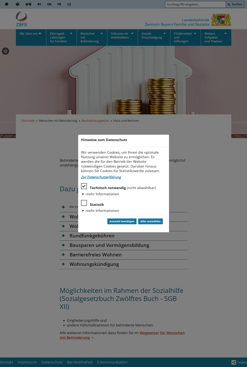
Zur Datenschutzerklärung (101, 177)
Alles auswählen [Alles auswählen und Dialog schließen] (150, 221)
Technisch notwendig (118, 186)
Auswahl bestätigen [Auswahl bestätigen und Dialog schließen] (122, 221)
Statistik (92, 203)
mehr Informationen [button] (102, 194)
